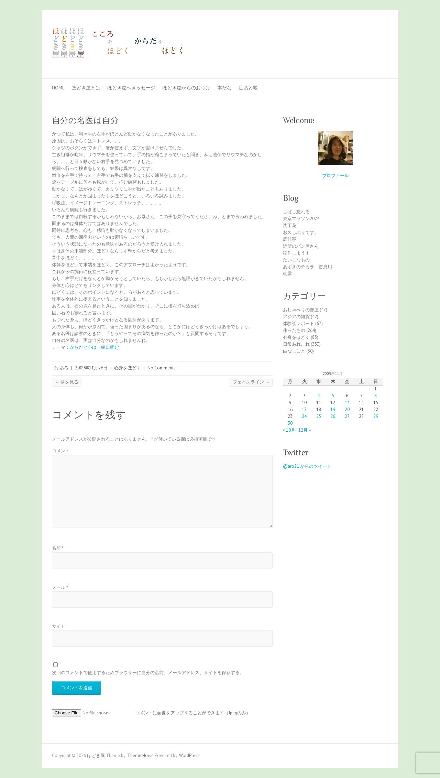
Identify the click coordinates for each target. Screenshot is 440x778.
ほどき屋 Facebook (371, 35)
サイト (58, 626)
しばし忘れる (296, 212)
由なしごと (294, 351)
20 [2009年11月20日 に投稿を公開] (347, 409)
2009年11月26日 (91, 368)
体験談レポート (298, 323)
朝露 (287, 274)
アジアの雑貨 (296, 317)
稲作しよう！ (296, 253)
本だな (224, 88)
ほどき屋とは (86, 88)
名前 (58, 548)
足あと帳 (248, 88)
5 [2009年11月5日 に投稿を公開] (333, 396)
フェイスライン (251, 382)
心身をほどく (127, 368)
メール (60, 587)
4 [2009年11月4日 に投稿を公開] (318, 396)
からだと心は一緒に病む (94, 347)
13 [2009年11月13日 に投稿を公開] (347, 403)
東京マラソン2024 (301, 218)
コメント (61, 451)
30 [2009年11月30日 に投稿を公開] (290, 423)
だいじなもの (296, 260)
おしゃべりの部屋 (301, 310)
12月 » (304, 430)
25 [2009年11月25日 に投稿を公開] (318, 416)
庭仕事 (289, 239)
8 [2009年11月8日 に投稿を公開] (375, 396)
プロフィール (335, 176)
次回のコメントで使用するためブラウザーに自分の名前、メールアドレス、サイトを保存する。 (148, 673)
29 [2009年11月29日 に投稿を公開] (375, 416)
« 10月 (289, 430)
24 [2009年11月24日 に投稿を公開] (304, 416)
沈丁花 (289, 225)
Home (58, 88)
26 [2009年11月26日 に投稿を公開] (332, 416)
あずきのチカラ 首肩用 (307, 267)
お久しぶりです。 (301, 232)
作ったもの (294, 330)
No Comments (161, 368)
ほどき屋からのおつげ (186, 88)
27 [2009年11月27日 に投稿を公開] (347, 416)
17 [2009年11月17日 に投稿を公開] (304, 409)
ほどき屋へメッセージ (131, 88)
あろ (63, 368)
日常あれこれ (296, 344)
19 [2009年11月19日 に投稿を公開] (332, 409)
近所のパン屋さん (301, 246)
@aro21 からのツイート (307, 466)
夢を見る (66, 382)
